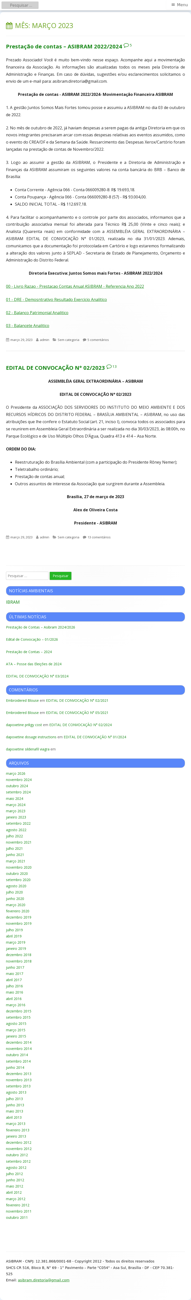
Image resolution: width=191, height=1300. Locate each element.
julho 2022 (14, 836)
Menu (182, 4)
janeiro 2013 (16, 1136)
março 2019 (15, 942)
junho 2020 (15, 898)
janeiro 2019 (16, 948)
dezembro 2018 (18, 954)
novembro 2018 (19, 961)
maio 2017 (14, 973)
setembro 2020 (18, 879)
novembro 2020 (19, 867)
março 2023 (15, 811)
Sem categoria (68, 339)
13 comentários (99, 537)
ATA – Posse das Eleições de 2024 (33, 664)
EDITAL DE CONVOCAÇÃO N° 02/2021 (77, 700)
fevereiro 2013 (17, 1130)
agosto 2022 (16, 829)
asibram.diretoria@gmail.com (43, 1280)
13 (114, 366)
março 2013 (15, 1123)
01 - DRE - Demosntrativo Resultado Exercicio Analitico (56, 299)
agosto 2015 (16, 1023)
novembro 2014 (19, 1048)
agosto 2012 (16, 1167)
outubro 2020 (17, 873)
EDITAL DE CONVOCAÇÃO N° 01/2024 (95, 737)
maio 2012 (14, 1186)
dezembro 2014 (18, 1042)
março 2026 (15, 773)
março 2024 (15, 804)
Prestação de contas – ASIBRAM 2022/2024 (64, 46)
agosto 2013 (16, 1092)
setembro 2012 (18, 1161)
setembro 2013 (18, 1086)
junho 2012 (15, 1180)
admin (44, 339)
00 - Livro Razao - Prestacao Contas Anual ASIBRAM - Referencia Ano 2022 (75, 286)
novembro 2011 (19, 1211)
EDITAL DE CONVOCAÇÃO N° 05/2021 (77, 712)
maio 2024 (14, 798)
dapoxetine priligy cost (24, 724)
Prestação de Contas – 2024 (29, 651)
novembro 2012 (19, 1148)
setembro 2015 (18, 1017)
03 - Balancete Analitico (27, 325)
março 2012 (15, 1198)
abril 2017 (14, 979)
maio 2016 (14, 992)
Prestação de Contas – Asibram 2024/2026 (40, 627)
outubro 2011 (17, 1217)
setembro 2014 (18, 1061)
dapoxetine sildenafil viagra (27, 749)
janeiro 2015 (16, 1036)
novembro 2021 (19, 842)
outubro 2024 (17, 785)
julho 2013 (14, 1098)
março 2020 (15, 904)
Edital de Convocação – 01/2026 (32, 639)
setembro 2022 (18, 823)
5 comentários (98, 339)
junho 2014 (15, 1067)
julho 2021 (14, 848)
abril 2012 (14, 1192)
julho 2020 (14, 892)
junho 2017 (15, 967)
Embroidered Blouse (22, 700)
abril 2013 (14, 1117)
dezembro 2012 (18, 1142)
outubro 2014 (17, 1054)
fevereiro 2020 (17, 911)
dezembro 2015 (18, 1011)
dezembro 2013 (18, 1073)
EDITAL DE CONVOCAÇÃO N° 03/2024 (37, 676)
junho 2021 (15, 854)
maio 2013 (14, 1111)
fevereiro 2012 (17, 1205)
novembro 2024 (19, 779)
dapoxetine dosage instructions (31, 737)
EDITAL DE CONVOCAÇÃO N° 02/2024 (80, 724)
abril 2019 (14, 936)
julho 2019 (14, 930)
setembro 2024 (18, 792)
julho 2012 (14, 1173)
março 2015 (15, 1030)
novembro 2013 (19, 1079)
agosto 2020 (16, 886)
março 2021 (15, 861)
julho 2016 (14, 986)
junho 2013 (15, 1105)
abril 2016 (14, 998)
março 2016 (15, 1005)
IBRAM (13, 602)
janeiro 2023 (16, 817)
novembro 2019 (19, 923)
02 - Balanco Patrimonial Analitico (37, 312)
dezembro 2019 (18, 917)
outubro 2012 (17, 1154)
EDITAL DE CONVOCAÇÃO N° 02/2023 (55, 367)
